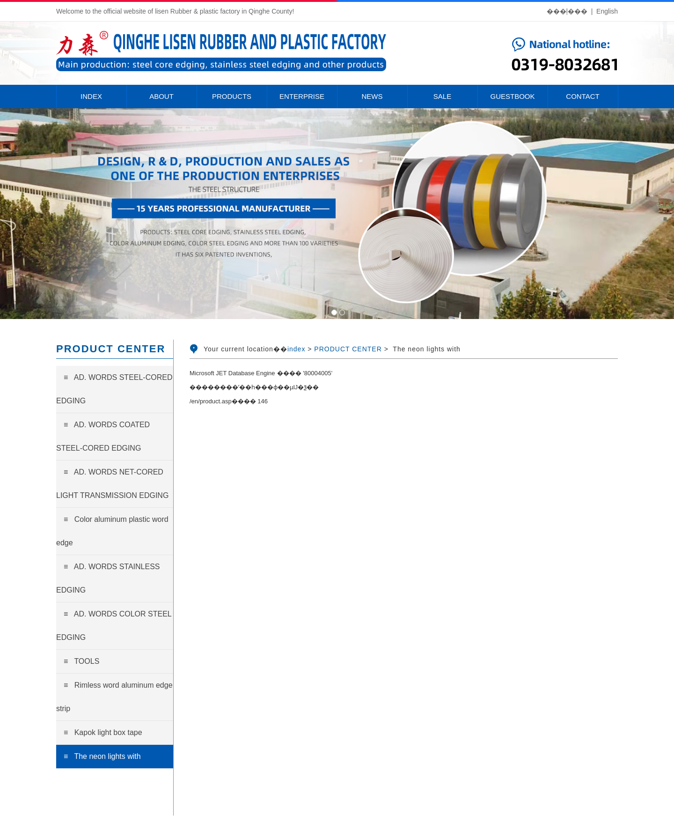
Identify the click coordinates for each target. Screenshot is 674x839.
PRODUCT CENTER (347, 349)
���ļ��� (567, 11)
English (607, 11)
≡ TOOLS (81, 661)
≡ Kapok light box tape (103, 732)
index (296, 349)
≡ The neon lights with (102, 756)
